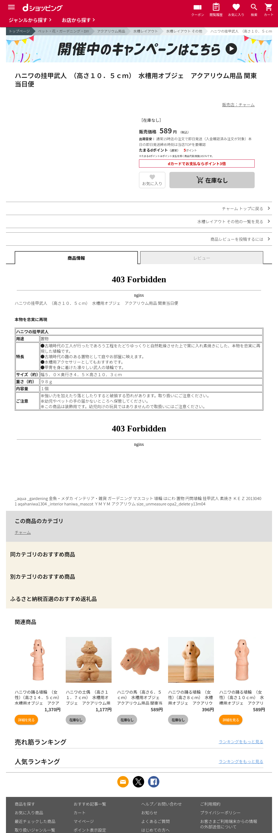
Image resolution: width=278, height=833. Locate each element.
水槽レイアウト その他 (184, 31)
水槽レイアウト (145, 31)
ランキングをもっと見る (241, 741)
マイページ (84, 821)
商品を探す (25, 804)
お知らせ (149, 812)
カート (80, 812)
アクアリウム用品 (111, 31)
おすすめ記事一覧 (90, 804)
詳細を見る (26, 719)
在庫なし (75, 719)
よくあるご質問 (155, 821)
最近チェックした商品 (35, 821)
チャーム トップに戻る (242, 208)
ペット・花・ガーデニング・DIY (63, 31)
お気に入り (152, 183)
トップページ (19, 31)
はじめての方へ (155, 830)
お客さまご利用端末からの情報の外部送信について (228, 823)
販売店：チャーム (238, 104)
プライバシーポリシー (220, 812)
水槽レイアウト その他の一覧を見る (230, 221)
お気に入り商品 (29, 812)
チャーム (23, 532)
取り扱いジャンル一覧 (35, 830)
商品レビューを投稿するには (236, 239)
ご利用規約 (210, 804)
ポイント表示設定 (90, 830)
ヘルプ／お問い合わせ (161, 804)
